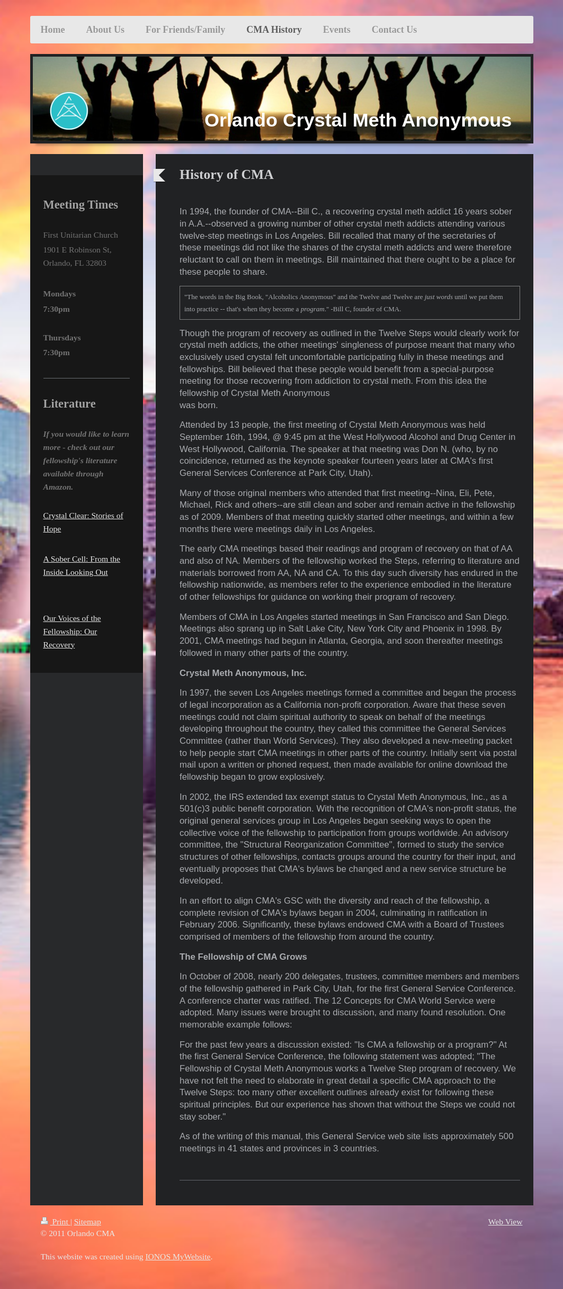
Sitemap (87, 1221)
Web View (505, 1221)
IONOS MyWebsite (177, 1256)
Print (55, 1221)
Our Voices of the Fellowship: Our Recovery (72, 631)
